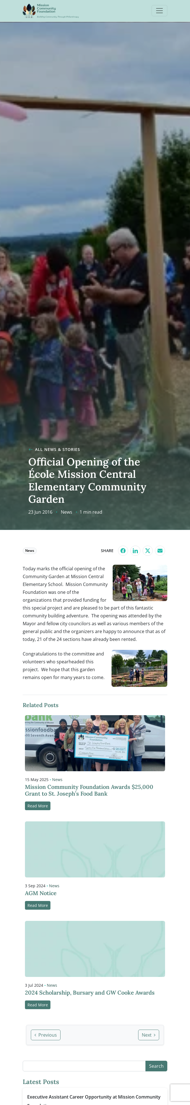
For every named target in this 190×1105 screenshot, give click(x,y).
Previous (45, 1035)
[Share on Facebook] (123, 551)
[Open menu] (159, 10)
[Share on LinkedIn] (135, 551)
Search (156, 1066)
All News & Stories (54, 449)
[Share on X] (148, 551)
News (66, 512)
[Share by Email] (160, 551)
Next (149, 1035)
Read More (37, 806)
